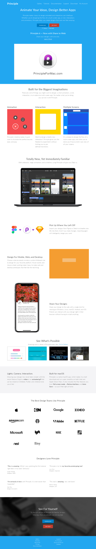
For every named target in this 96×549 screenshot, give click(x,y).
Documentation (56, 3)
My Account (83, 3)
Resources (37, 542)
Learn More (48, 39)
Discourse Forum (58, 542)
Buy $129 (54, 25)
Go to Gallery (63, 344)
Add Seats (51, 28)
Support (66, 3)
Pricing (37, 544)
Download (74, 3)
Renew (45, 28)
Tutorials (46, 3)
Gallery (39, 3)
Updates (58, 544)
